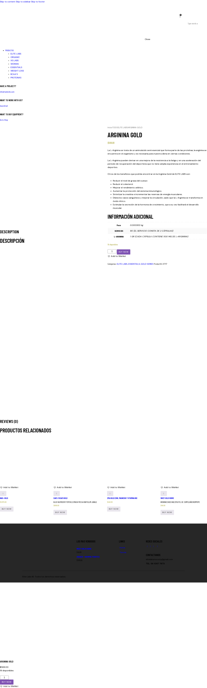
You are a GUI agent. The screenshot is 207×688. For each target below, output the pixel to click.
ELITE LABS (123, 127)
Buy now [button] (7, 509)
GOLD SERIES (147, 264)
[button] (117, 256)
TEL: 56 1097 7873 (155, 563)
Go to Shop (4, 120)
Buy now (123, 252)
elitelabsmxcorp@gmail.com (159, 559)
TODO (115, 127)
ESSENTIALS (134, 264)
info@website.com (7, 91)
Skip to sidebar (23, 1)
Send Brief (4, 106)
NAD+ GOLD (4, 498)
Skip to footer (38, 1)
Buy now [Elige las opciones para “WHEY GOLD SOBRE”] (167, 512)
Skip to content (7, 1)
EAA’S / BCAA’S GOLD (60, 498)
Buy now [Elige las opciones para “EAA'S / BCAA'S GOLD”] (60, 512)
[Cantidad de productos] (112, 251)
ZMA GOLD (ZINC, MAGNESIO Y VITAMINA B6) (122, 498)
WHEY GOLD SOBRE (167, 498)
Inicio (110, 127)
